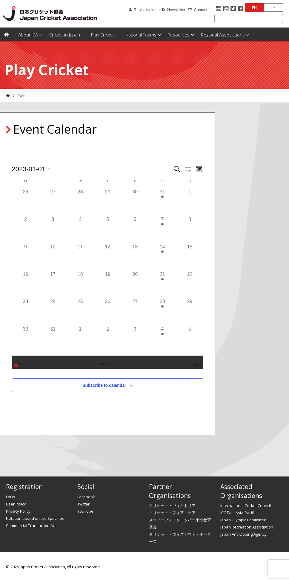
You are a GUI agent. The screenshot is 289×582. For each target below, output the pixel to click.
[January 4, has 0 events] (80, 229)
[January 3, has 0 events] (53, 229)
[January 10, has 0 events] (53, 257)
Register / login (147, 9)
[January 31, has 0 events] (53, 339)
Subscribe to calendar (104, 385)
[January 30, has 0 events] (25, 339)
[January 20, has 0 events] (135, 284)
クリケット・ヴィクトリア (172, 505)
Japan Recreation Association (246, 527)
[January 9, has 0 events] (25, 257)
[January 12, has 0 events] (108, 257)
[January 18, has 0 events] (80, 284)
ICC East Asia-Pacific (238, 512)
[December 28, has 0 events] (80, 202)
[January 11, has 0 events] (80, 257)
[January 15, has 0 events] (190, 257)
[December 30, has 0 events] (135, 202)
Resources (178, 35)
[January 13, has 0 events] (135, 257)
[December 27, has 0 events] (53, 202)
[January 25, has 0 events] (80, 312)
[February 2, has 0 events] (108, 339)
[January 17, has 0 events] (53, 284)
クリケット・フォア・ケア (172, 512)
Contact (200, 9)
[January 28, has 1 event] (162, 312)
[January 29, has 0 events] (190, 312)
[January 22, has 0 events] (190, 284)
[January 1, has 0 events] (190, 202)
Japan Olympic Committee (243, 520)
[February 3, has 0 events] (135, 339)
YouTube (85, 511)
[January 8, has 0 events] (190, 229)
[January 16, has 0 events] (25, 284)
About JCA (28, 35)
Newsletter (176, 9)
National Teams (140, 35)
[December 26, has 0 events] (25, 202)
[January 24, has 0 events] (53, 312)
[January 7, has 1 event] (162, 229)
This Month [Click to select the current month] (107, 364)
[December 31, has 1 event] (162, 202)
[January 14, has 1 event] (162, 257)
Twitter (83, 504)
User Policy (16, 504)
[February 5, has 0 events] (190, 339)
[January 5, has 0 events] (108, 229)
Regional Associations (223, 35)
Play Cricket (102, 35)
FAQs (10, 496)
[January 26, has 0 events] (108, 312)
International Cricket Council (245, 505)
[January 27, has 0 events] (135, 312)
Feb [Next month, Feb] (198, 365)
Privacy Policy (18, 511)
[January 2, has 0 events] (25, 229)
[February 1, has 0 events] (80, 339)
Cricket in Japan (64, 35)
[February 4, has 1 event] (162, 339)
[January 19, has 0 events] (108, 284)
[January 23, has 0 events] (25, 312)
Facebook (86, 496)
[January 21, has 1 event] (162, 284)
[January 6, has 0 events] (135, 229)
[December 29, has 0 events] (108, 202)
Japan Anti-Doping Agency (243, 534)
